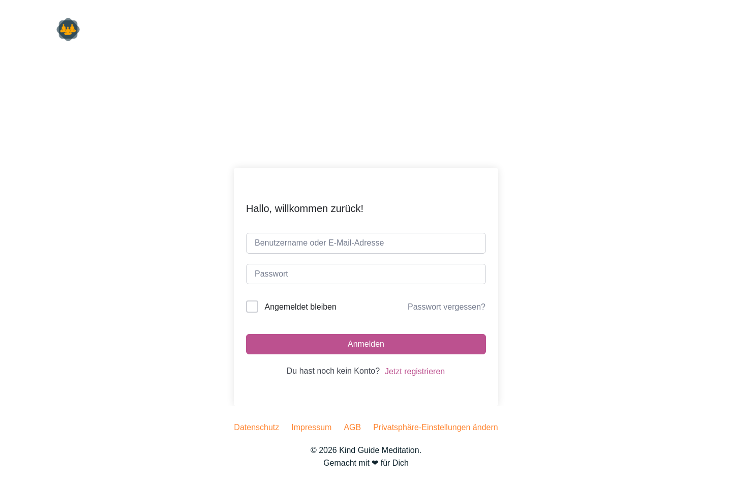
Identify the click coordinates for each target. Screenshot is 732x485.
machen (664, 30)
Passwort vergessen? (446, 306)
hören (569, 30)
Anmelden (366, 344)
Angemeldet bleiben (300, 306)
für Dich (433, 30)
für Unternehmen (503, 30)
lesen (615, 30)
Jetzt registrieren (415, 371)
